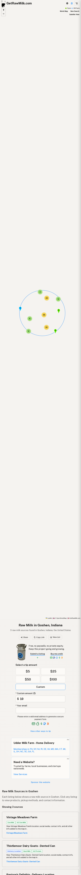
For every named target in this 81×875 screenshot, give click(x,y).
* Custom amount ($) (26, 693)
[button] (20, 309)
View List (55, 637)
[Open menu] (76, 3)
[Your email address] (40, 710)
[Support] (72, 3)
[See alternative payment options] (44, 723)
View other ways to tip (40, 731)
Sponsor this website (40, 782)
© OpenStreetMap (59, 618)
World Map (64, 11)
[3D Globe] (67, 3)
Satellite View (74, 14)
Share (24, 637)
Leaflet (49, 618)
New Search (74, 11)
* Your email (21, 705)
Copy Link (39, 637)
